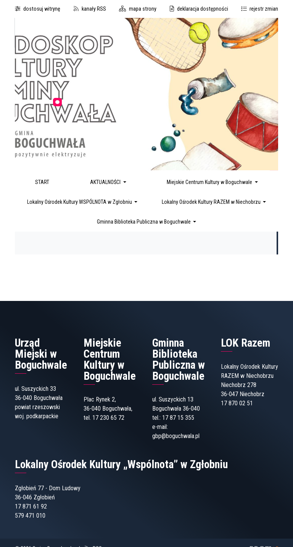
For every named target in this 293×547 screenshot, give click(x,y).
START (42, 182)
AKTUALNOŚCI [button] (106, 182)
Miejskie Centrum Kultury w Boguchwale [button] (210, 182)
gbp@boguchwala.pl (176, 436)
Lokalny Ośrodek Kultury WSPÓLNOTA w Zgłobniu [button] (80, 202)
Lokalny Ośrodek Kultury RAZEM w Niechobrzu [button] (212, 202)
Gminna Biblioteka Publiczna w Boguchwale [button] (144, 222)
